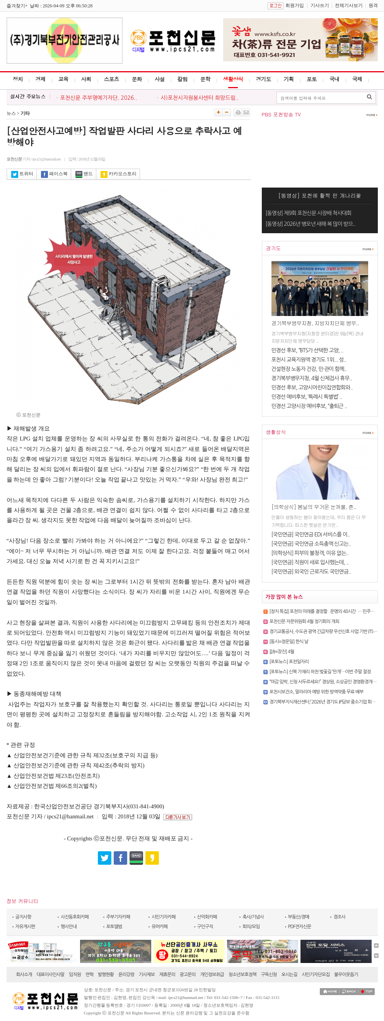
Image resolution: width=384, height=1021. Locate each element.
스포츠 (111, 79)
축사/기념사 (253, 917)
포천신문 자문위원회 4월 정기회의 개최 (304, 621)
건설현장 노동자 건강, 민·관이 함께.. (309, 369)
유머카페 (159, 926)
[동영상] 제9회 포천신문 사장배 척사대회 (309, 213)
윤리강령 (126, 974)
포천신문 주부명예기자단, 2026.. (98, 98)
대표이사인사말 (50, 974)
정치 (18, 79)
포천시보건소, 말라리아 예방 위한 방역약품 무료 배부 (317, 692)
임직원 (75, 974)
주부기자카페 (118, 917)
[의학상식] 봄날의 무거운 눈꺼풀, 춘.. (314, 506)
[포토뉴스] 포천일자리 (289, 661)
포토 (312, 79)
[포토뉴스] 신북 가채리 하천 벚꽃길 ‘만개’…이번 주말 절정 (320, 671)
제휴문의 (167, 974)
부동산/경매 (298, 917)
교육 (63, 79)
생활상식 (233, 79)
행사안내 (69, 926)
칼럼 (182, 79)
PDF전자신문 (299, 926)
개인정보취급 (212, 974)
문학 (205, 79)
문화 (137, 79)
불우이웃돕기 (346, 974)
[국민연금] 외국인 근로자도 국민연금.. (311, 571)
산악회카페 (207, 917)
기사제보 (147, 974)
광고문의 (188, 974)
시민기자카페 (164, 917)
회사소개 (24, 974)
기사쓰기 (320, 5)
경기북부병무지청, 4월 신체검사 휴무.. (311, 378)
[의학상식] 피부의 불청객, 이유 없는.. (310, 553)
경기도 (263, 79)
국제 (357, 79)
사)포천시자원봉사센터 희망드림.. (200, 98)
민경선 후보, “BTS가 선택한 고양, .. (307, 350)
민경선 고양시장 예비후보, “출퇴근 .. (309, 406)
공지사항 (23, 917)
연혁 (89, 974)
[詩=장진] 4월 (282, 651)
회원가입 (294, 5)
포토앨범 (114, 926)
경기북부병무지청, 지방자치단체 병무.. (315, 323)
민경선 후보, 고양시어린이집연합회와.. (312, 387)
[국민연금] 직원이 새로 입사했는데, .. (310, 562)
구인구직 (205, 926)
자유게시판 (25, 926)
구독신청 (269, 974)
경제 (41, 79)
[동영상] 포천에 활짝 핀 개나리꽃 (319, 195)
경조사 (339, 917)
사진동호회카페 (75, 917)
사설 (160, 79)
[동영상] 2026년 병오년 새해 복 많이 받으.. (310, 224)
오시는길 (289, 974)
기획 (289, 79)
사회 (86, 79)
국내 (334, 79)
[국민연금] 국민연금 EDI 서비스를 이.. (310, 534)
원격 (373, 5)
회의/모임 (251, 926)
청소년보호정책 (242, 974)
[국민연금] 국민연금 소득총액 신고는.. (311, 543)
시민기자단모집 (315, 974)
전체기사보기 (349, 5)
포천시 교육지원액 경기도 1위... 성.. (308, 359)
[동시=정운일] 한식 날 (289, 641)
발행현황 (106, 974)
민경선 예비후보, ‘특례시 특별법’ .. (306, 397)
